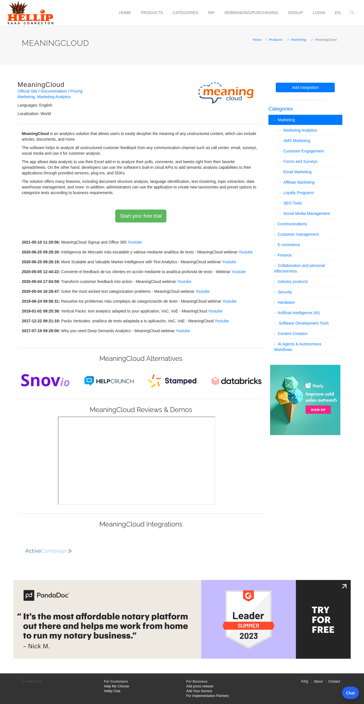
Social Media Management (306, 213)
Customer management (298, 234)
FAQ (304, 681)
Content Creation (293, 333)
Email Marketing (297, 172)
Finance (285, 255)
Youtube (135, 242)
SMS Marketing (296, 140)
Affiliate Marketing (299, 182)
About (318, 681)
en (337, 12)
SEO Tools (292, 203)
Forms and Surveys (300, 161)
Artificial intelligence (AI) (299, 313)
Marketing (298, 39)
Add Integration (305, 87)
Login (319, 12)
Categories (185, 12)
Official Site (28, 91)
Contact (334, 681)
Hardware (286, 302)
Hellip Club (112, 691)
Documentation (54, 91)
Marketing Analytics (54, 97)
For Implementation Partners (207, 696)
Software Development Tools (303, 323)
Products (152, 12)
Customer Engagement (303, 151)
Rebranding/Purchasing (251, 12)
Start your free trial (141, 216)
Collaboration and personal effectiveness (299, 268)
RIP (211, 12)
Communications (292, 224)
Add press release (200, 686)
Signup (295, 12)
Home (125, 12)
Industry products (293, 281)
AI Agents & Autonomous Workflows (297, 347)
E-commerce (289, 244)
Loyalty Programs (298, 192)
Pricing (77, 91)
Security (285, 292)
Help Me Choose (116, 686)
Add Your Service (199, 691)
